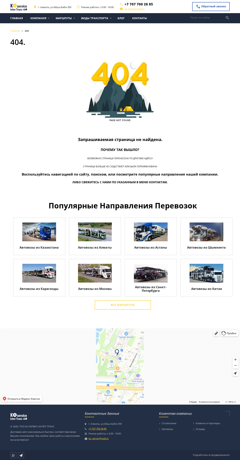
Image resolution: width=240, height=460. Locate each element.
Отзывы (200, 429)
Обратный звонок (211, 6)
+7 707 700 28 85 (138, 4)
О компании (169, 423)
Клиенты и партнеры (208, 423)
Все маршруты (123, 305)
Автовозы (167, 429)
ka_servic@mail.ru (134, 9)
